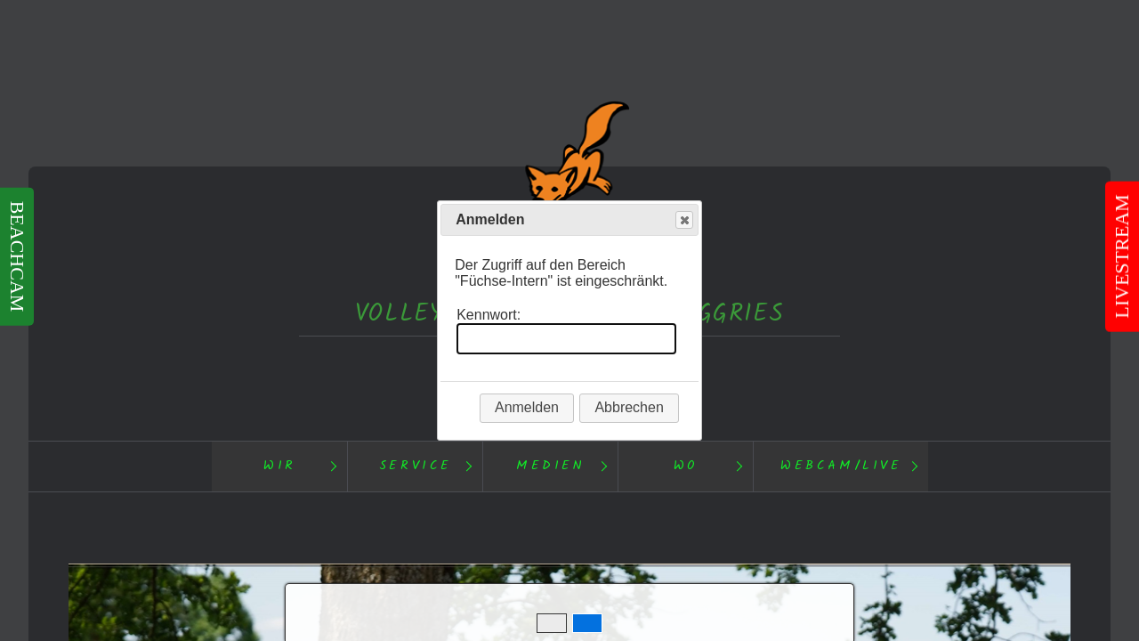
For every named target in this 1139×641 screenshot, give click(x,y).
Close (683, 220)
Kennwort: (488, 314)
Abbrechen (628, 407)
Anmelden (527, 407)
